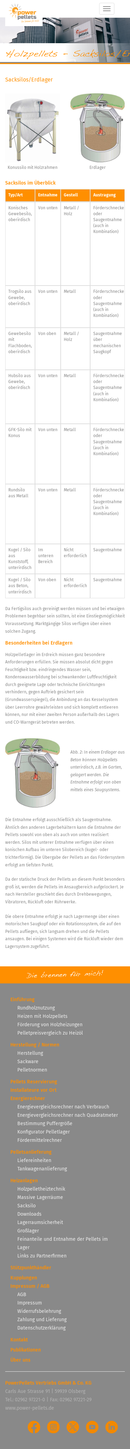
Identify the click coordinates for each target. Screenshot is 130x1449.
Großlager (28, 1231)
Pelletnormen (32, 1070)
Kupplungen (23, 1278)
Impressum (29, 1303)
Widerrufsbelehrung (39, 1311)
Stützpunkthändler (30, 1268)
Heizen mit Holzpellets (42, 1016)
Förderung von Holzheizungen (50, 1025)
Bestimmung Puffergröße (44, 1124)
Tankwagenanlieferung (42, 1169)
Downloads (29, 1214)
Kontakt (19, 1340)
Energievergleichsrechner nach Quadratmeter (67, 1115)
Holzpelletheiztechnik (41, 1189)
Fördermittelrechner (39, 1140)
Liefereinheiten (34, 1160)
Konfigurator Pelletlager (43, 1132)
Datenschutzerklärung (41, 1328)
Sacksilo (26, 1206)
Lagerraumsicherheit (40, 1222)
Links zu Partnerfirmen (42, 1256)
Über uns (20, 1360)
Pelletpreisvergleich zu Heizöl (50, 1033)
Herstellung (30, 1053)
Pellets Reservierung (33, 1082)
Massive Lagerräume (40, 1197)
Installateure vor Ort (33, 1090)
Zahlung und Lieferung (42, 1320)
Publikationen (25, 1350)
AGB (21, 1295)
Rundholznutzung (36, 1008)
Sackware (27, 1062)
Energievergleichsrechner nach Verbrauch (63, 1107)
